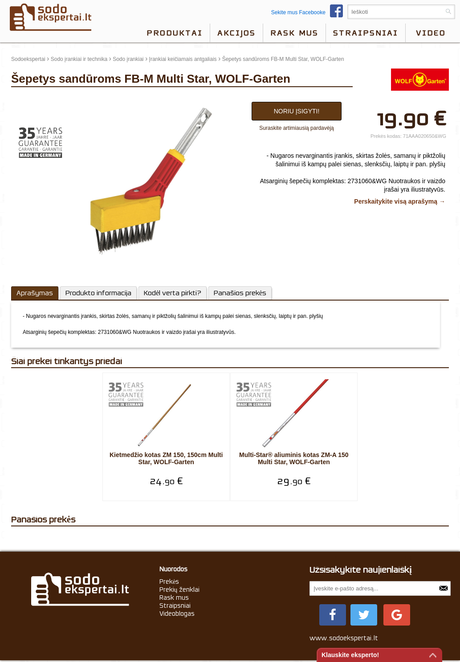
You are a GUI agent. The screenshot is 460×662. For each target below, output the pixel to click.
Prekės (169, 582)
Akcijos (236, 32)
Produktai (175, 32)
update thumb (30, 99)
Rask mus (294, 32)
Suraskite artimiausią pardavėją (296, 128)
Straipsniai (365, 32)
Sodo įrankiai (128, 59)
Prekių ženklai (179, 590)
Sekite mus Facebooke (309, 12)
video (431, 32)
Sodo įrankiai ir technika (79, 59)
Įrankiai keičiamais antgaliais (183, 59)
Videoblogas (177, 614)
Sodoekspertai (28, 59)
